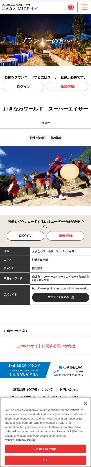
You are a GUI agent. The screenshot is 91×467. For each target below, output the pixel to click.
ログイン (23, 87)
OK (45, 461)
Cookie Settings (45, 449)
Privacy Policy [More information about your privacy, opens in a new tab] (25, 440)
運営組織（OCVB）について (33, 390)
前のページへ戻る (16, 331)
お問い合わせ (69, 390)
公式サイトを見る (58, 298)
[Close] (86, 404)
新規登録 (67, 87)
